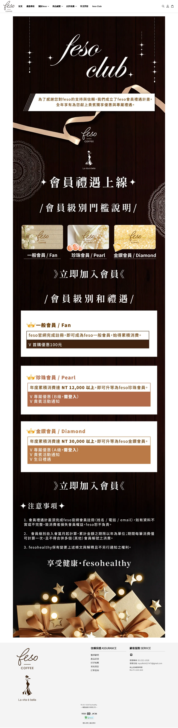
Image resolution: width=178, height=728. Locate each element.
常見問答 (84, 6)
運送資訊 (92, 723)
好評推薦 (71, 6)
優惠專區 (30, 6)
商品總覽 (57, 6)
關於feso (43, 6)
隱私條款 (86, 723)
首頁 (20, 6)
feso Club (97, 6)
